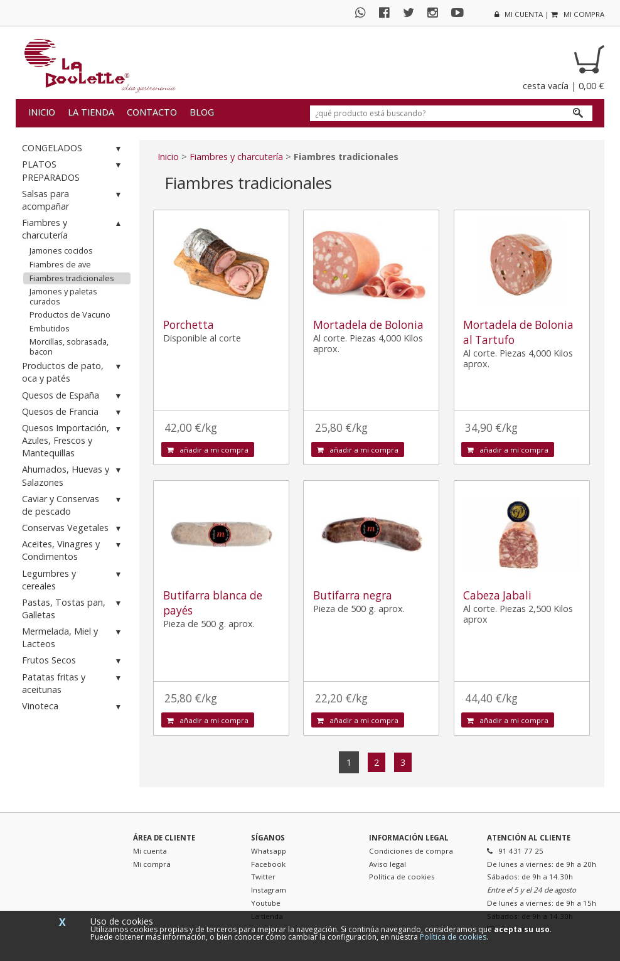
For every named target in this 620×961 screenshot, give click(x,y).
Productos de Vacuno (69, 314)
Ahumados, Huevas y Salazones (73, 475)
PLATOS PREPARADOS (73, 170)
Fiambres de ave (60, 264)
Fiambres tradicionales (71, 278)
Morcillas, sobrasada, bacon (69, 346)
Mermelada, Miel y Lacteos (73, 637)
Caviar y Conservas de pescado (73, 505)
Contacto (152, 112)
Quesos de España (73, 395)
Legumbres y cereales (73, 579)
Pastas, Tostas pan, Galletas (73, 608)
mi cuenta (518, 14)
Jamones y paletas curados (63, 296)
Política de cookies (402, 876)
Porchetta (188, 325)
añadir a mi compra (208, 449)
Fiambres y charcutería (73, 229)
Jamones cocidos (61, 250)
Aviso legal (387, 864)
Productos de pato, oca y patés (73, 372)
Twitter (263, 876)
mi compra (577, 14)
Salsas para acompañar (73, 200)
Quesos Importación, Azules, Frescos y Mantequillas (73, 440)
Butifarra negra (352, 595)
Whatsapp (268, 851)
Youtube (266, 903)
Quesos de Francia (73, 412)
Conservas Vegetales (73, 528)
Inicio (41, 112)
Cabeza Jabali (497, 595)
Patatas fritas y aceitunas (73, 683)
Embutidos (49, 328)
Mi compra (152, 864)
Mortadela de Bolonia (368, 325)
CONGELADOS (73, 148)
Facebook (268, 864)
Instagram (268, 889)
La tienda (91, 112)
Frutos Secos (73, 660)
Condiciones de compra (411, 851)
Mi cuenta (150, 851)
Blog (202, 112)
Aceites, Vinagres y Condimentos (73, 550)
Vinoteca (73, 706)
